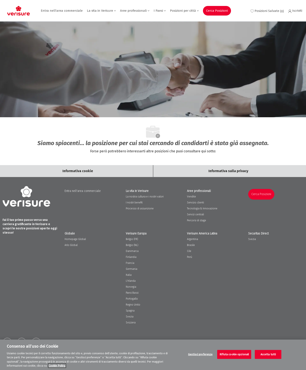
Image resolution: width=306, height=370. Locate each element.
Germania (131, 268)
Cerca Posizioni (217, 11)
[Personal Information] (228, 171)
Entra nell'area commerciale (62, 10)
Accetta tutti (268, 354)
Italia (129, 274)
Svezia (129, 316)
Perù (189, 257)
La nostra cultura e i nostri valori (145, 196)
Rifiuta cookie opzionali (234, 354)
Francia (130, 262)
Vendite (191, 196)
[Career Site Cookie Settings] (77, 171)
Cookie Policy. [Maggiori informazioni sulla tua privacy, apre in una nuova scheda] (57, 365)
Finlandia (131, 257)
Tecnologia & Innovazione (202, 208)
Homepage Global (75, 239)
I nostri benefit (134, 202)
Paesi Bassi (132, 292)
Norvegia (131, 286)
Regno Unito (133, 304)
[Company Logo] (18, 11)
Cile (189, 251)
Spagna (130, 310)
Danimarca (132, 251)
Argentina (192, 239)
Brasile (191, 245)
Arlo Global (71, 245)
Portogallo (132, 298)
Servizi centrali (195, 214)
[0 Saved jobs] (267, 11)
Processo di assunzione (140, 208)
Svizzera (131, 322)
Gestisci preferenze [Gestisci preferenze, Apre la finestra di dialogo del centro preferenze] (200, 354)
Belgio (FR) (132, 239)
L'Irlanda (131, 280)
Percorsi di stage (196, 220)
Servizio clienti (195, 202)
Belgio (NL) (132, 245)
